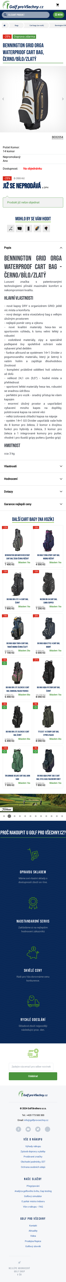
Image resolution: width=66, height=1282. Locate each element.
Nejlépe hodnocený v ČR (19, 1271)
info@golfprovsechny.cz (36, 1120)
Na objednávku (32, 168)
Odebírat (33, 1076)
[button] (6, 99)
